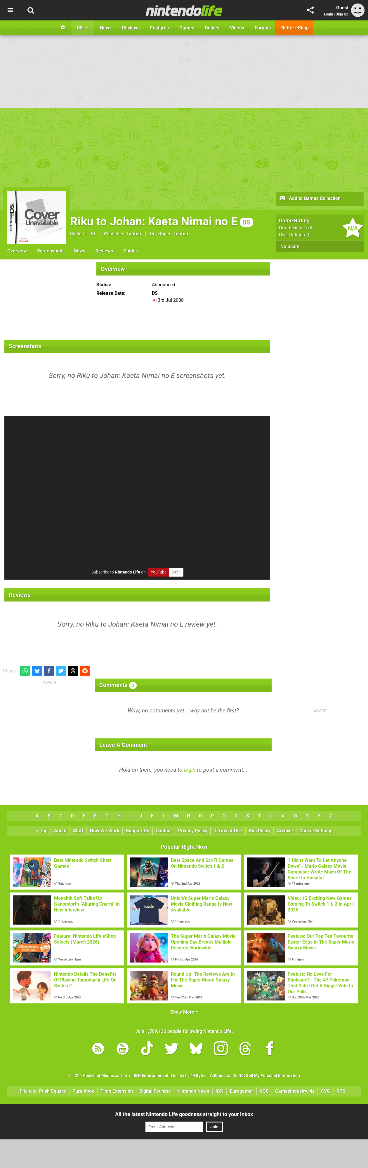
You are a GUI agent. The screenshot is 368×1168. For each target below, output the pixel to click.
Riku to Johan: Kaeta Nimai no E (161, 221)
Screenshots (50, 251)
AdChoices (219, 1075)
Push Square (52, 1091)
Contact (164, 831)
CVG (325, 1091)
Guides (130, 251)
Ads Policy (259, 831)
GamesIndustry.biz (295, 1091)
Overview (17, 251)
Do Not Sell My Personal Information (266, 1075)
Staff (78, 831)
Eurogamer (241, 1091)
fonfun (134, 233)
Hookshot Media (98, 1075)
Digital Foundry (155, 1091)
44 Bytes (198, 1075)
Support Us (137, 831)
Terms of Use (228, 831)
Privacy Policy (192, 831)
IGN (219, 1091)
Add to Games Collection (310, 199)
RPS (340, 1091)
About (60, 831)
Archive (285, 831)
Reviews (104, 251)
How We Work (104, 831)
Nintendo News (193, 1091)
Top (42, 831)
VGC (264, 1091)
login (189, 769)
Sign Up (342, 14)
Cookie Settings (315, 831)
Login (328, 14)
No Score (290, 246)
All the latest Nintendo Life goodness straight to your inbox (184, 1114)
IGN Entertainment (151, 1075)
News (79, 251)
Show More (184, 1012)
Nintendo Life (127, 572)
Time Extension (116, 1091)
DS (92, 233)
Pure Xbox (83, 1091)
